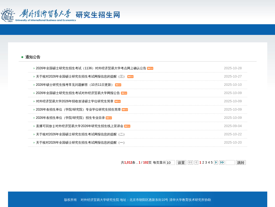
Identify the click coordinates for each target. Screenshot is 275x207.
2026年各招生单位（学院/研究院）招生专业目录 (74, 118)
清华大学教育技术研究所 (187, 200)
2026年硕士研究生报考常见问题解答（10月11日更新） (78, 85)
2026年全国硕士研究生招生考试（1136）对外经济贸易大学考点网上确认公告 (95, 68)
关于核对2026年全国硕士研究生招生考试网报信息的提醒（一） (81, 142)
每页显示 (159, 162)
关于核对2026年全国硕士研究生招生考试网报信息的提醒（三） (84, 76)
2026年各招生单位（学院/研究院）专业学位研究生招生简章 (82, 109)
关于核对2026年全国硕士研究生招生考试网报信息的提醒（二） (81, 134)
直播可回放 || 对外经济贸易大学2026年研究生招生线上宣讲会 (83, 126)
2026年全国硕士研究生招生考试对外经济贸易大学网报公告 (81, 93)
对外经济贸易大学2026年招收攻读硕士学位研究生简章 (78, 101)
